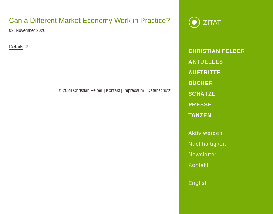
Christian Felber (87, 90)
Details (16, 46)
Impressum (134, 90)
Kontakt (113, 90)
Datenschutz (159, 90)
